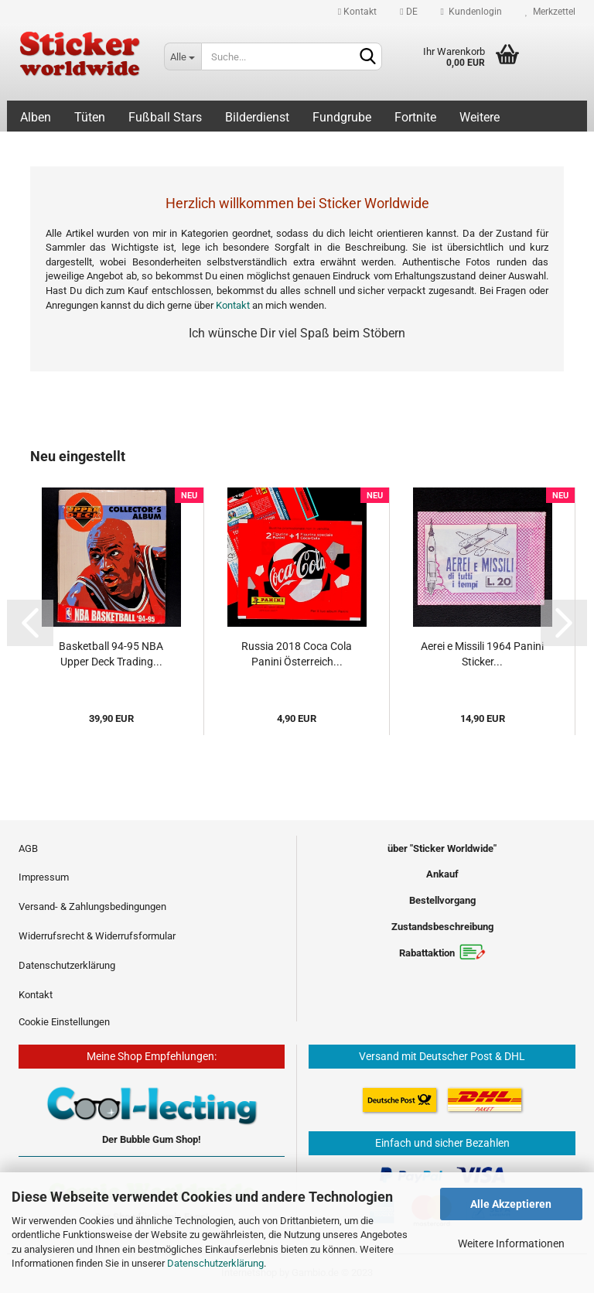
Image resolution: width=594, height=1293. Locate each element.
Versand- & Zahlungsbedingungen (92, 906)
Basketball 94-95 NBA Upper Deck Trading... (111, 654)
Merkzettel (550, 11)
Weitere (479, 117)
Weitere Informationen (511, 1243)
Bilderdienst (257, 117)
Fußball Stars (165, 117)
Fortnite (415, 117)
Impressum (44, 877)
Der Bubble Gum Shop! (151, 1139)
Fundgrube (341, 117)
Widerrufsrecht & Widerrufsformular (97, 936)
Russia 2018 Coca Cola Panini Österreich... (296, 654)
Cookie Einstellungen (64, 1022)
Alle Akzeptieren (510, 1204)
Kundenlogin (471, 11)
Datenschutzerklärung (215, 1263)
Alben (35, 117)
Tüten (89, 117)
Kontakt (357, 11)
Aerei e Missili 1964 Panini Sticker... (482, 654)
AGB (28, 848)
